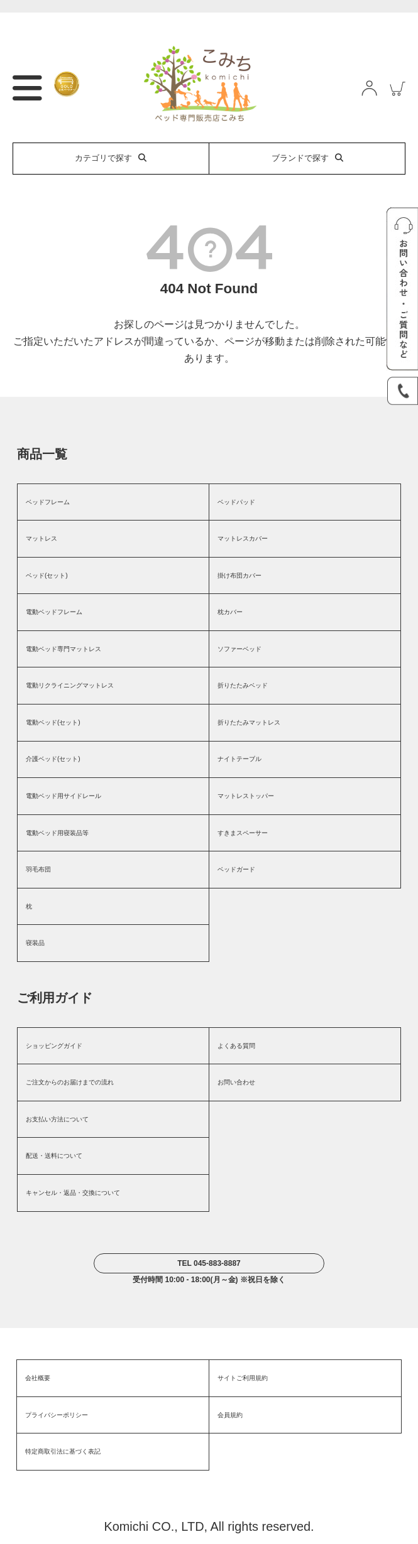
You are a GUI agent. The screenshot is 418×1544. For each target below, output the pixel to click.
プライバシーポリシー (56, 1415)
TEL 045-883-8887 (209, 1263)
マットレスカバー (242, 538)
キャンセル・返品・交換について (73, 1192)
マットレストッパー (245, 795)
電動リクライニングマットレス (70, 685)
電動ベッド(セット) (53, 722)
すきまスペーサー (242, 832)
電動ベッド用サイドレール (63, 795)
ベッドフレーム (48, 502)
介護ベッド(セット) (53, 758)
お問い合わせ (236, 1082)
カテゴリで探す (110, 158)
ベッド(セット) (47, 575)
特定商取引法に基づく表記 (63, 1451)
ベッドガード (236, 869)
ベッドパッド (236, 502)
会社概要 (37, 1377)
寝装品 (35, 942)
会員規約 (230, 1415)
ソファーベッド (239, 648)
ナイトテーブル (239, 758)
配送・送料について (54, 1155)
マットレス (41, 538)
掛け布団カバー (239, 575)
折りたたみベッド (242, 685)
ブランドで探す (307, 158)
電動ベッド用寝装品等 (57, 832)
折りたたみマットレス (248, 722)
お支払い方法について (57, 1119)
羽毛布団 (38, 869)
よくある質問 (236, 1045)
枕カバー (230, 611)
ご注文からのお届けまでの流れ (70, 1082)
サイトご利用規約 (242, 1377)
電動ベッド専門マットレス (63, 648)
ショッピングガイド (54, 1045)
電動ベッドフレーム (54, 611)
